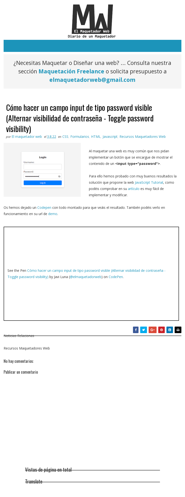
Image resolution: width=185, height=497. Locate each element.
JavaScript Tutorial (149, 182)
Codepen (44, 207)
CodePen (116, 276)
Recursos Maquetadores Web (142, 136)
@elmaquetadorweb (85, 276)
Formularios (79, 136)
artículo (133, 188)
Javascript (110, 136)
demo (52, 213)
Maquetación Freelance (71, 71)
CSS (65, 136)
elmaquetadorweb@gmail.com (92, 80)
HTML (96, 136)
